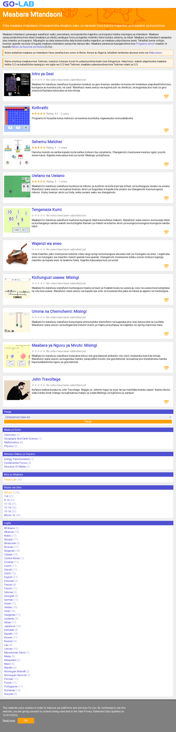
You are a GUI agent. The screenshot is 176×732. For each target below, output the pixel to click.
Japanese (9, 626)
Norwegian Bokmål (15, 671)
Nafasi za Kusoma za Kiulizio (28, 46)
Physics (8, 446)
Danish (8, 569)
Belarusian (10, 543)
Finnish (8, 584)
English (8, 577)
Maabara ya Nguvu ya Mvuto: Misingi (64, 345)
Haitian (8, 607)
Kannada (9, 630)
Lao (6, 645)
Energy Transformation (17, 459)
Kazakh (8, 633)
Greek (7, 603)
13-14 (7, 507)
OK (26, 720)
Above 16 (9, 515)
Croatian (8, 562)
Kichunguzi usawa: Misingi (55, 277)
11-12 (7, 503)
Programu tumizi (145, 43)
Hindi (7, 611)
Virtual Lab (10, 479)
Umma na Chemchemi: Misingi (59, 311)
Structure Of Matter (15, 466)
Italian (7, 622)
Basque (8, 539)
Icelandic (9, 618)
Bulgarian (9, 550)
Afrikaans (9, 528)
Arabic (7, 535)
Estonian (9, 580)
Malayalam (10, 660)
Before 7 (9, 492)
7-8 (6, 496)
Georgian (9, 596)
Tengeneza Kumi (47, 209)
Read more (9, 720)
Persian (8, 679)
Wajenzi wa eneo (46, 243)
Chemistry (10, 434)
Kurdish (8, 641)
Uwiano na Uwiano (48, 175)
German (8, 599)
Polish (7, 682)
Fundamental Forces (15, 462)
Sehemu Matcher (47, 142)
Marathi (8, 667)
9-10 (7, 500)
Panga (88, 421)
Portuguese (11, 686)
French (8, 588)
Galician (8, 592)
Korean (8, 637)
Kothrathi (40, 108)
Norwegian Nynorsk (15, 675)
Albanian (9, 531)
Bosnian (8, 547)
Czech (7, 565)
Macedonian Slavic (15, 652)
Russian (8, 694)
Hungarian (9, 614)
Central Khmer (12, 558)
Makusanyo (155, 52)
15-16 (7, 511)
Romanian (9, 690)
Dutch (7, 573)
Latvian (8, 648)
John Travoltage (46, 379)
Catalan (8, 554)
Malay (7, 656)
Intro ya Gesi (43, 74)
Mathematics (11, 442)
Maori (7, 663)
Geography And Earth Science (21, 438)
